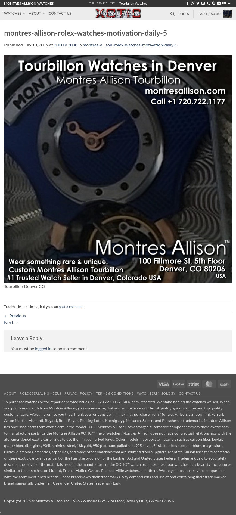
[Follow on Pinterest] (213, 3)
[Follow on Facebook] (187, 3)
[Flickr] (229, 3)
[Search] (172, 14)
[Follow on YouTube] (224, 3)
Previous (15, 315)
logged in (43, 348)
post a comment (71, 307)
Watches (14, 13)
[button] (184, 13)
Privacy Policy (78, 393)
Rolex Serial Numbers (40, 393)
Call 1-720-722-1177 (102, 3)
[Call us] (208, 3)
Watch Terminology (156, 393)
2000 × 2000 (65, 44)
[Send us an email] (203, 3)
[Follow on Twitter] (198, 3)
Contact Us (60, 13)
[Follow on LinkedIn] (219, 3)
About (37, 13)
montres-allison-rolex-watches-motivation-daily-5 (130, 44)
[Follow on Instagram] (192, 3)
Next (11, 322)
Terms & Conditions (114, 393)
